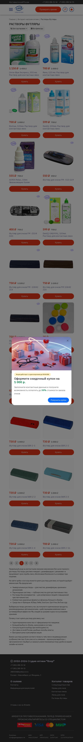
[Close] (67, 340)
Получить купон (58, 400)
